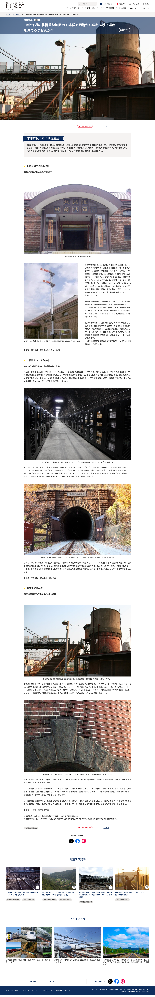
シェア (106, 126)
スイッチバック (29, 899)
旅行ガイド (75, 8)
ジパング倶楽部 (107, 8)
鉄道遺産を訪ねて (124, 29)
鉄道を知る (90, 8)
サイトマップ (47, 993)
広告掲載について (63, 993)
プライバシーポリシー (30, 993)
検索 (94, 4)
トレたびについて (12, 993)
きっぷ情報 (122, 8)
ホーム (8, 14)
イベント (143, 8)
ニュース (133, 8)
